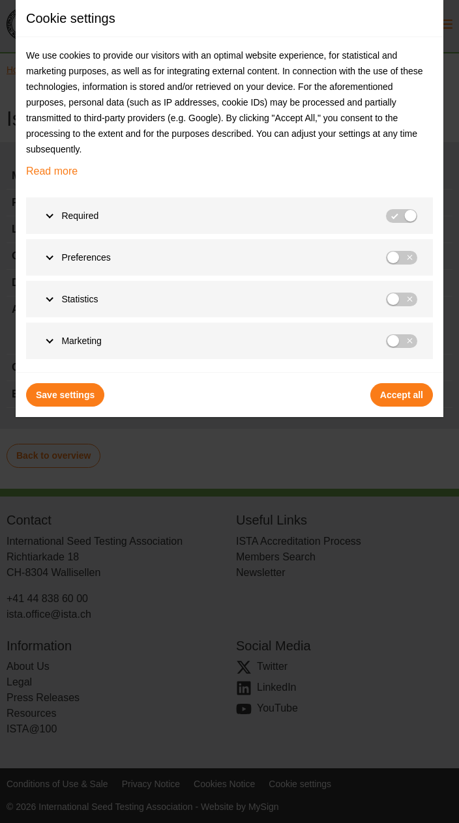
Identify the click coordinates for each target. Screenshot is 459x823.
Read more (52, 171)
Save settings (65, 395)
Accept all (401, 395)
